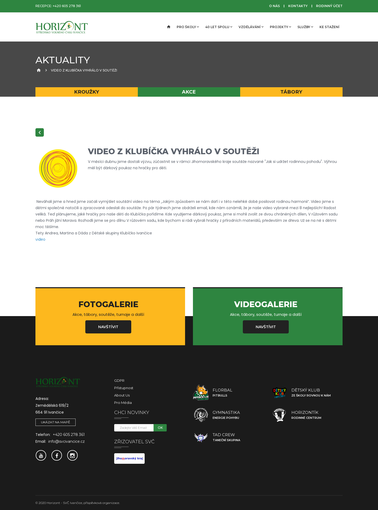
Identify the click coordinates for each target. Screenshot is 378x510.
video (40, 239)
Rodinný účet (329, 6)
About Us (122, 395)
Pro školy (188, 27)
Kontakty (298, 6)
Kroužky (86, 92)
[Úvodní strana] (168, 27)
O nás (274, 6)
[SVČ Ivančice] (61, 27)
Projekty (280, 27)
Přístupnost (123, 388)
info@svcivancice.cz (66, 441)
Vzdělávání (251, 27)
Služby (305, 27)
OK (160, 428)
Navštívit (108, 326)
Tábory (291, 92)
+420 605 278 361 (67, 6)
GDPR (119, 380)
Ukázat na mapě (55, 422)
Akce (189, 92)
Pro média (123, 402)
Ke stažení (329, 27)
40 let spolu (218, 27)
